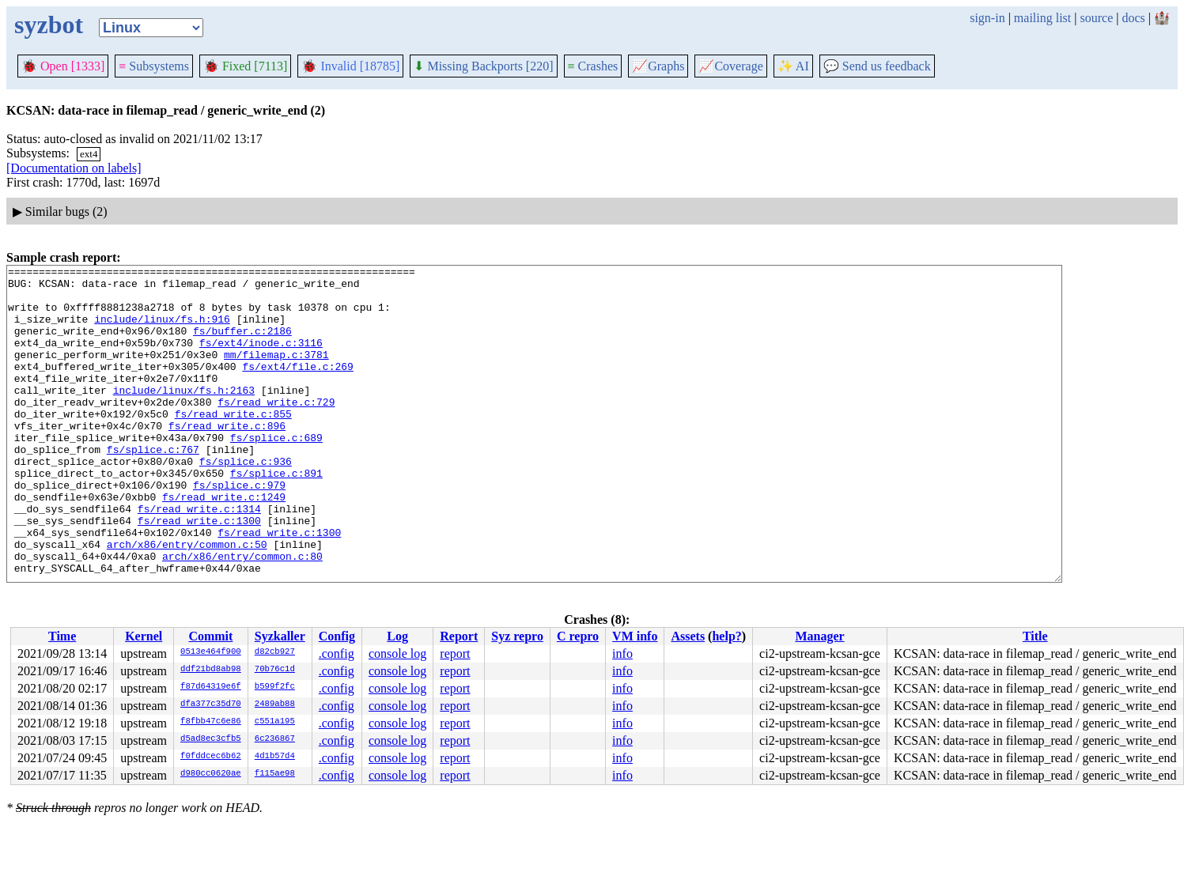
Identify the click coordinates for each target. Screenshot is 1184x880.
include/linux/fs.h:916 (162, 330)
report (455, 653)
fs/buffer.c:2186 (242, 345)
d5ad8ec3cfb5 (210, 739)
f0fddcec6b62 (210, 756)
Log (397, 636)
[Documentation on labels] (74, 168)
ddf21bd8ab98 (210, 669)
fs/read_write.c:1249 (224, 544)
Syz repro (517, 636)
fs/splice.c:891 (276, 515)
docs (1133, 18)
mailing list (1042, 18)
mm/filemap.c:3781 (276, 373)
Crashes (593, 66)
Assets (688, 636)
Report (459, 636)
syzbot (48, 24)
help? (726, 636)
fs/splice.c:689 (276, 473)
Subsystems (154, 66)
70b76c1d (275, 669)
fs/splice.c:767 (153, 487)
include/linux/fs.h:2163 (184, 416)
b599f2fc (275, 687)
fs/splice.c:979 (239, 530)
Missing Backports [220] (483, 66)
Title (1035, 636)
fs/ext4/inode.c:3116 (261, 359)
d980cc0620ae (210, 774)
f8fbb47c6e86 (210, 721)
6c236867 (275, 739)
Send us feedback (877, 66)
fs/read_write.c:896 (227, 458)
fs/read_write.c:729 (276, 430)
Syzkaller (280, 636)
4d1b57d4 (275, 756)
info (622, 653)
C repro (578, 636)
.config (336, 653)
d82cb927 (275, 652)
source (1097, 18)
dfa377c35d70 (210, 704)
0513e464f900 (210, 652)
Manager (819, 636)
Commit (210, 636)
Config (337, 636)
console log (397, 653)
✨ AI (793, 66)
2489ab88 (275, 704)
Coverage (730, 66)
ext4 (88, 154)
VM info (634, 636)
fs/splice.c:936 (245, 501)
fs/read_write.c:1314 (199, 558)
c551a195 (275, 721)
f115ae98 (275, 774)
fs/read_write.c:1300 (199, 572)
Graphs (658, 66)
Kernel (143, 636)
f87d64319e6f (210, 687)
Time (62, 636)
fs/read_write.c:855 (233, 444)
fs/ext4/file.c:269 (297, 387)
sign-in (987, 18)
